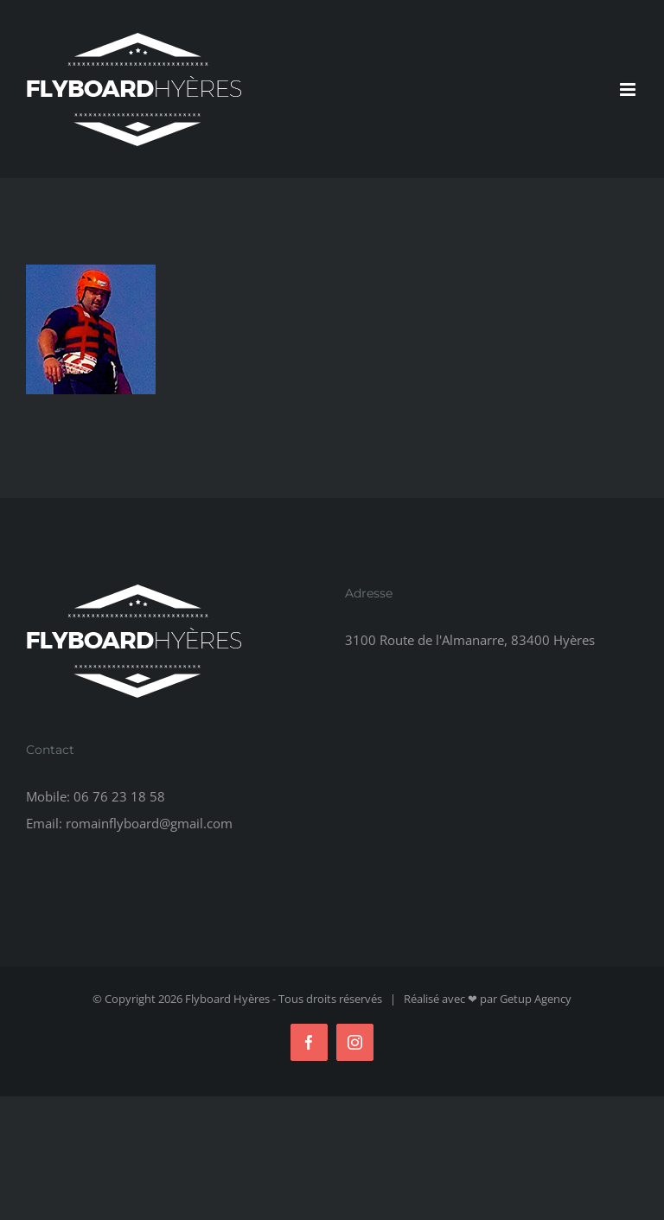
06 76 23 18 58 (119, 796)
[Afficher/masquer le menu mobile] (629, 89)
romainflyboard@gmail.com (149, 823)
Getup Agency (535, 998)
